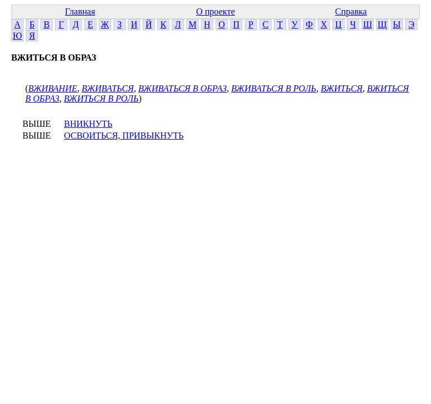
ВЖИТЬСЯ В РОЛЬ (101, 98)
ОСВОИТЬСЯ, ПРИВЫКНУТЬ (124, 135)
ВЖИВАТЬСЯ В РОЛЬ (274, 88)
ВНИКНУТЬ (88, 123)
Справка (351, 11)
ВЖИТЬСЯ (342, 88)
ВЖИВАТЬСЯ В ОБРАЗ (182, 88)
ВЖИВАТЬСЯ (108, 88)
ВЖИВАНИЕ (52, 88)
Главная (80, 11)
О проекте (215, 11)
